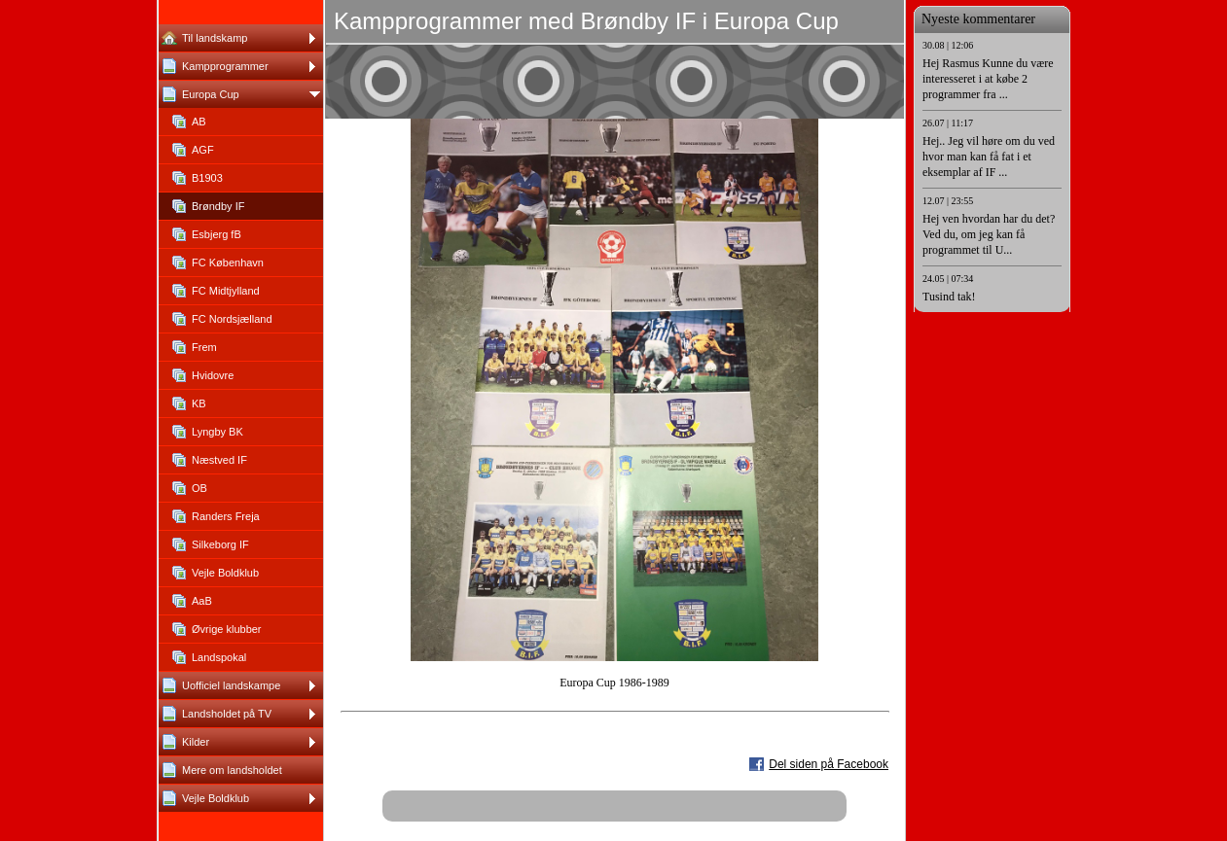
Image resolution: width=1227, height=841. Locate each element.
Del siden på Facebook (828, 764)
